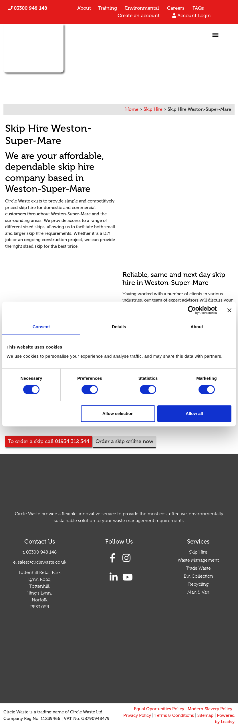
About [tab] (197, 326)
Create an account (139, 15)
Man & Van (198, 592)
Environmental (142, 8)
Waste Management (198, 560)
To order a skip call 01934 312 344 (48, 441)
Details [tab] (119, 326)
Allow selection (118, 413)
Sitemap (205, 715)
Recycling (198, 584)
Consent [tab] (41, 326)
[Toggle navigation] (215, 35)
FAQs (198, 8)
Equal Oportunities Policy (159, 708)
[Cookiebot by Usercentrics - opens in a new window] (192, 310)
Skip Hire (198, 552)
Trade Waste (198, 568)
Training (107, 8)
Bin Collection (198, 576)
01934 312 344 (60, 77)
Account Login (194, 15)
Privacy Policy (137, 715)
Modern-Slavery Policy (210, 708)
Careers (176, 8)
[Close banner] (229, 310)
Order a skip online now (124, 441)
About (84, 8)
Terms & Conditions (174, 715)
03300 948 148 (30, 8)
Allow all (194, 413)
